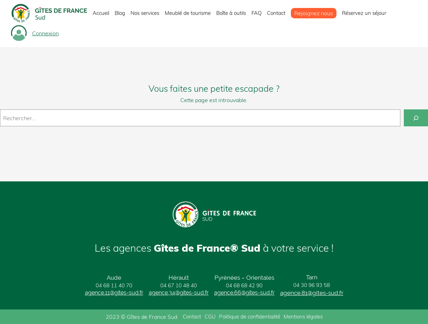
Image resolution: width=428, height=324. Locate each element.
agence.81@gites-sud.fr (311, 292)
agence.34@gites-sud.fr (179, 292)
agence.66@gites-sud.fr (244, 292)
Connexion (45, 33)
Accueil (101, 13)
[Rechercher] (416, 117)
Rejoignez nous (313, 13)
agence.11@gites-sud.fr (114, 292)
